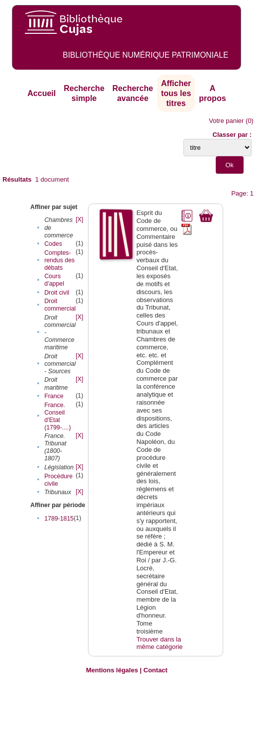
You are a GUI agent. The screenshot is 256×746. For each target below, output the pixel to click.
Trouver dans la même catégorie (159, 643)
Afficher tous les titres (176, 93)
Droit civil (56, 292)
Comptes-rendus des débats (59, 260)
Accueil (41, 93)
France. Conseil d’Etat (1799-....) (57, 416)
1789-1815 (59, 518)
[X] (79, 219)
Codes (53, 243)
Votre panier (226, 120)
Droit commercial (60, 305)
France (53, 396)
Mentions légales (112, 670)
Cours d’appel (54, 280)
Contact (156, 670)
